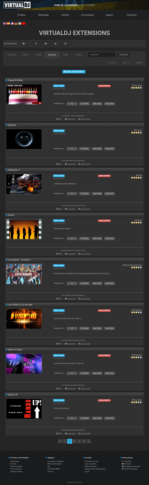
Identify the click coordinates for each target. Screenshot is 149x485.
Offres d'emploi (91, 466)
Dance (11, 215)
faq (48, 466)
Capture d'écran (16, 471)
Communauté (87, 15)
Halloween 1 (14, 170)
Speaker (12, 125)
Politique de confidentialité (95, 469)
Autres (79, 55)
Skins (25, 55)
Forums (50, 471)
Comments (71, 119)
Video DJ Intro (15, 349)
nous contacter (90, 464)
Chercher (123, 54)
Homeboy (138, 310)
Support (109, 15)
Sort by (112, 62)
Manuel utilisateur (54, 464)
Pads (65, 55)
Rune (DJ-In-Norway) (133, 265)
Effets (39, 55)
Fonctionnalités (16, 466)
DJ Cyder (138, 85)
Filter (126, 62)
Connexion (132, 15)
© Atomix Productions (74, 482)
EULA (87, 471)
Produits (21, 15)
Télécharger (43, 15)
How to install (85, 119)
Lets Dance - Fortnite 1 (19, 260)
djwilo (139, 220)
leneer (139, 130)
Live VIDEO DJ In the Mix (20, 305)
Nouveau (12, 55)
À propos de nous (91, 461)
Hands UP (13, 394)
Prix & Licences (16, 469)
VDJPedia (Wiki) (53, 469)
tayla (140, 175)
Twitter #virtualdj (129, 469)
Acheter (65, 15)
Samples (52, 55)
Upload (139, 62)
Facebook (126, 461)
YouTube (126, 464)
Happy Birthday (15, 80)
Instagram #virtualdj (131, 466)
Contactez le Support (55, 461)
